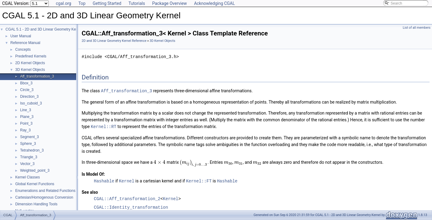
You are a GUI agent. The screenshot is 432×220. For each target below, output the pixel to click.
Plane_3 (27, 117)
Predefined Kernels (30, 56)
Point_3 (26, 123)
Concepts (23, 49)
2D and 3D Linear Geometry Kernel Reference (114, 41)
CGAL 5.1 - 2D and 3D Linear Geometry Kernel (43, 29)
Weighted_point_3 (35, 170)
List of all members (416, 28)
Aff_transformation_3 (37, 76)
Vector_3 (27, 164)
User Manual (20, 36)
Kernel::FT (199, 180)
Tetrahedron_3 (32, 150)
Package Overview (169, 3)
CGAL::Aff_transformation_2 (127, 198)
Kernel (126, 180)
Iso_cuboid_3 (31, 103)
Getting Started (107, 3)
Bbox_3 (26, 83)
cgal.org (63, 3)
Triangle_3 (28, 157)
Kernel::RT (103, 126)
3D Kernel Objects (30, 70)
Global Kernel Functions (34, 184)
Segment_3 (29, 137)
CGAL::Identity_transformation (131, 206)
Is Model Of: (93, 173)
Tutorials (137, 3)
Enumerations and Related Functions (45, 191)
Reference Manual (25, 43)
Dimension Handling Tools (36, 204)
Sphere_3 (28, 143)
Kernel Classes (27, 177)
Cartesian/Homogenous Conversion (44, 197)
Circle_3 (27, 90)
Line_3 (25, 110)
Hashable (104, 180)
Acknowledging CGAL (214, 3)
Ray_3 (25, 130)
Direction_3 (29, 96)
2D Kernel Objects (30, 63)
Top (82, 3)
